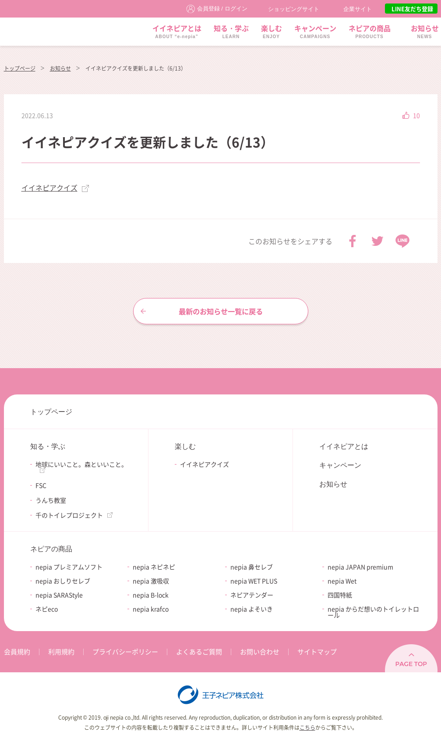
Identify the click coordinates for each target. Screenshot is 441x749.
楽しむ (185, 446)
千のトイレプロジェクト (69, 515)
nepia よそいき (251, 608)
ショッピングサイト (293, 9)
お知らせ (60, 68)
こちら (307, 727)
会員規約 (17, 652)
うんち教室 (50, 500)
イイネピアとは (343, 446)
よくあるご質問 (199, 652)
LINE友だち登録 (412, 8)
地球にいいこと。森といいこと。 (81, 464)
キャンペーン (340, 465)
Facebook (353, 241)
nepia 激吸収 (151, 580)
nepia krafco (151, 608)
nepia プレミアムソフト (68, 566)
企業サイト (357, 9)
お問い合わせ (259, 652)
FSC (40, 485)
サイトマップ (317, 652)
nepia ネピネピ (154, 566)
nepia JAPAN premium (360, 566)
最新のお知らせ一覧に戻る (220, 311)
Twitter (377, 241)
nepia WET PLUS (253, 580)
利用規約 (61, 652)
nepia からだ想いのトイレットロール (373, 611)
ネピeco (46, 608)
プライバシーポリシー (125, 652)
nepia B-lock (151, 594)
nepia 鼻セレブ (251, 566)
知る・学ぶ (47, 446)
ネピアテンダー (251, 594)
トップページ (19, 68)
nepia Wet (342, 580)
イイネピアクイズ (49, 187)
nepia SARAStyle (59, 594)
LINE (402, 241)
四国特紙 (340, 594)
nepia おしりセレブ (62, 580)
